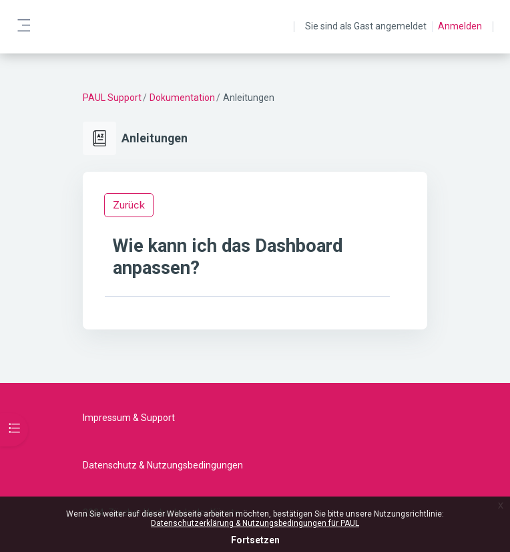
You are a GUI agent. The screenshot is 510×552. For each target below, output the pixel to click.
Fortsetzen (255, 540)
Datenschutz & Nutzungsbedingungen (163, 465)
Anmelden (460, 26)
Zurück (129, 204)
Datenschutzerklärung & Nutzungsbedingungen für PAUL (255, 523)
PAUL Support (112, 97)
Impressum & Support (129, 417)
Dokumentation (182, 97)
